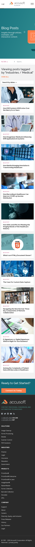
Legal (3, 455)
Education (4, 461)
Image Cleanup (6, 431)
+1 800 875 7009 (6, 418)
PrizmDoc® (5, 473)
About (3, 510)
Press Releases (6, 519)
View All (5, 77)
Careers (4, 513)
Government (5, 464)
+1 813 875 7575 (6, 420)
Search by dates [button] (9, 82)
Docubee (4, 495)
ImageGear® (5, 482)
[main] (17, 193)
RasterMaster (5, 486)
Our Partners (5, 525)
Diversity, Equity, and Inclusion (11, 516)
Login (2, 4)
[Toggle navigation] (32, 4)
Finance (3, 452)
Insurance (4, 458)
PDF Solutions (6, 443)
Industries (5, 447)
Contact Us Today (14, 390)
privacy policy (13, 542)
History (3, 522)
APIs (2, 498)
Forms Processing (7, 434)
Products (5, 469)
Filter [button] (4, 62)
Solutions (5, 426)
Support (4, 507)
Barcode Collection (7, 492)
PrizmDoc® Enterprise (8, 476)
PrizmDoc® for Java (7, 479)
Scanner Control (6, 440)
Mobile (3, 437)
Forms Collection (6, 489)
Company (5, 502)
